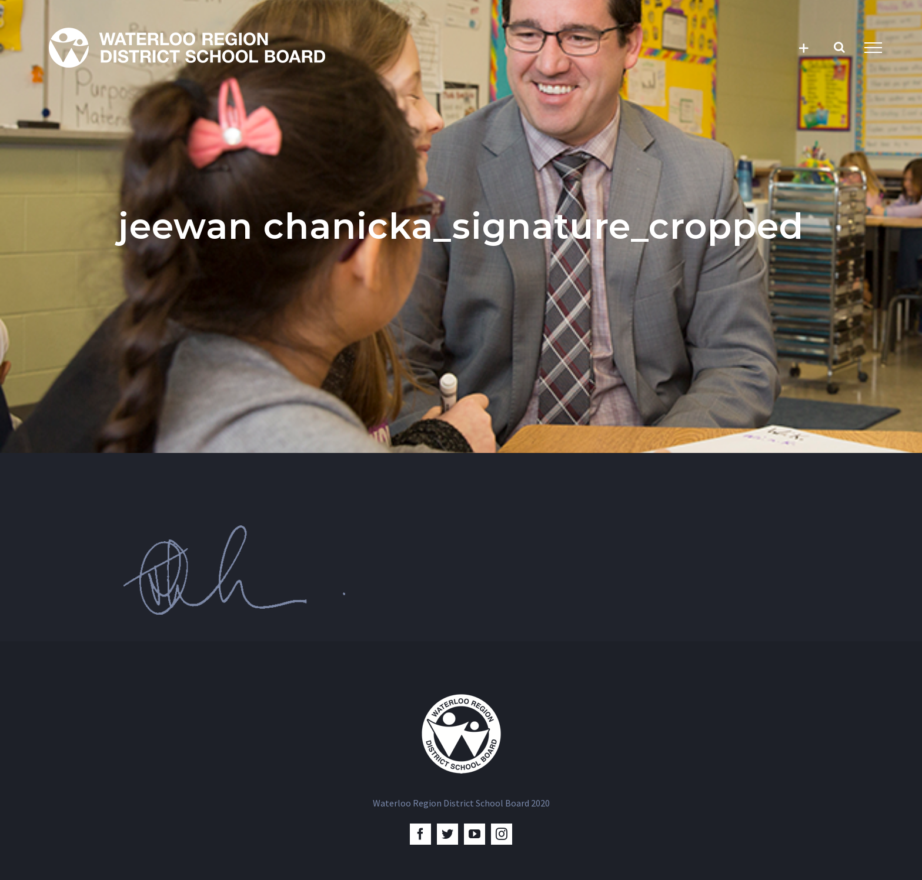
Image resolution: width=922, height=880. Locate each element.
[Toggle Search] (839, 47)
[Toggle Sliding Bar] (803, 48)
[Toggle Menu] (873, 47)
